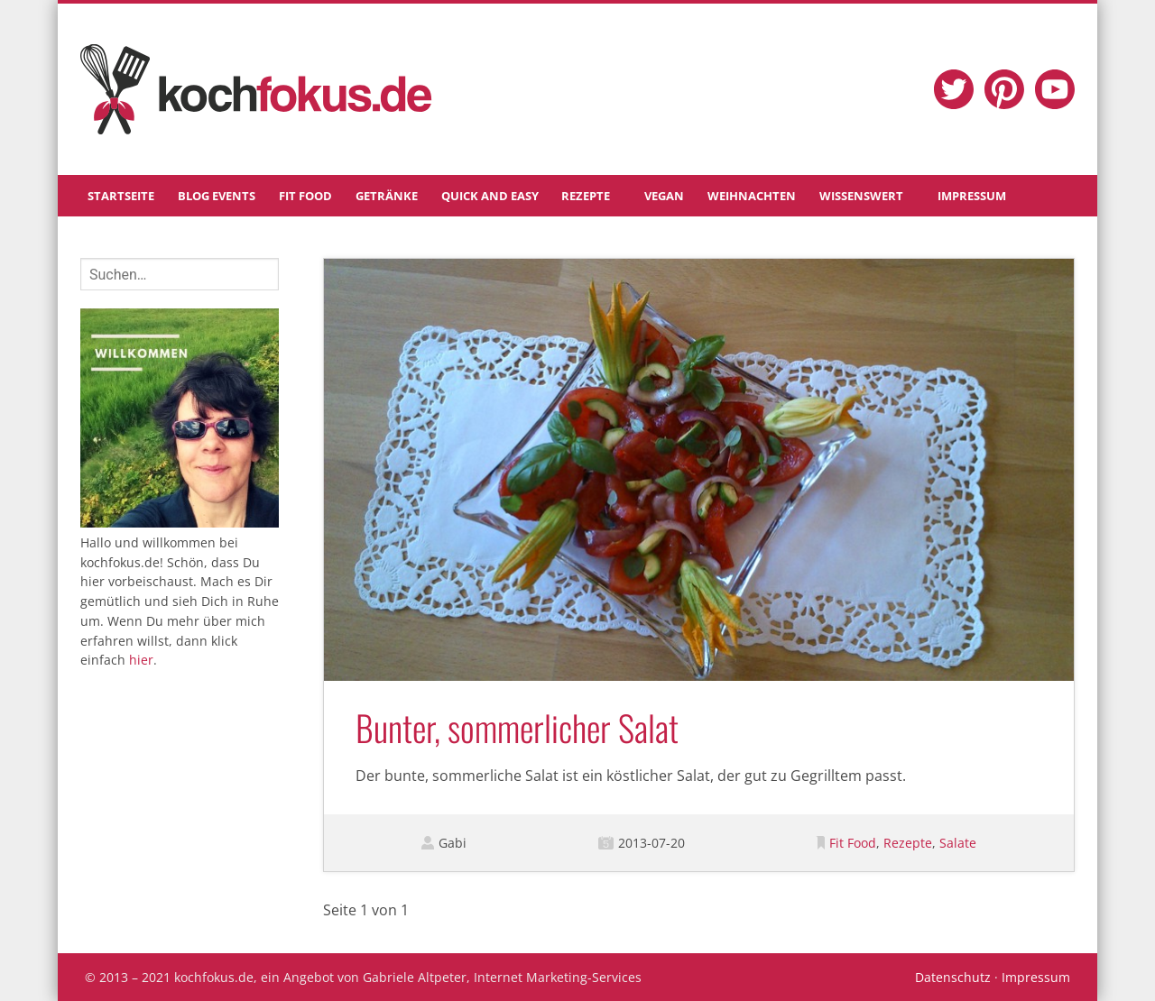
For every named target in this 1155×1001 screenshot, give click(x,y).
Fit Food (305, 196)
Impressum (972, 196)
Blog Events (216, 196)
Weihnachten (751, 196)
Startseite (121, 196)
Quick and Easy (490, 196)
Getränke (387, 196)
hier (141, 659)
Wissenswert (861, 196)
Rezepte (585, 196)
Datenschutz (953, 977)
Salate (957, 842)
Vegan (664, 196)
